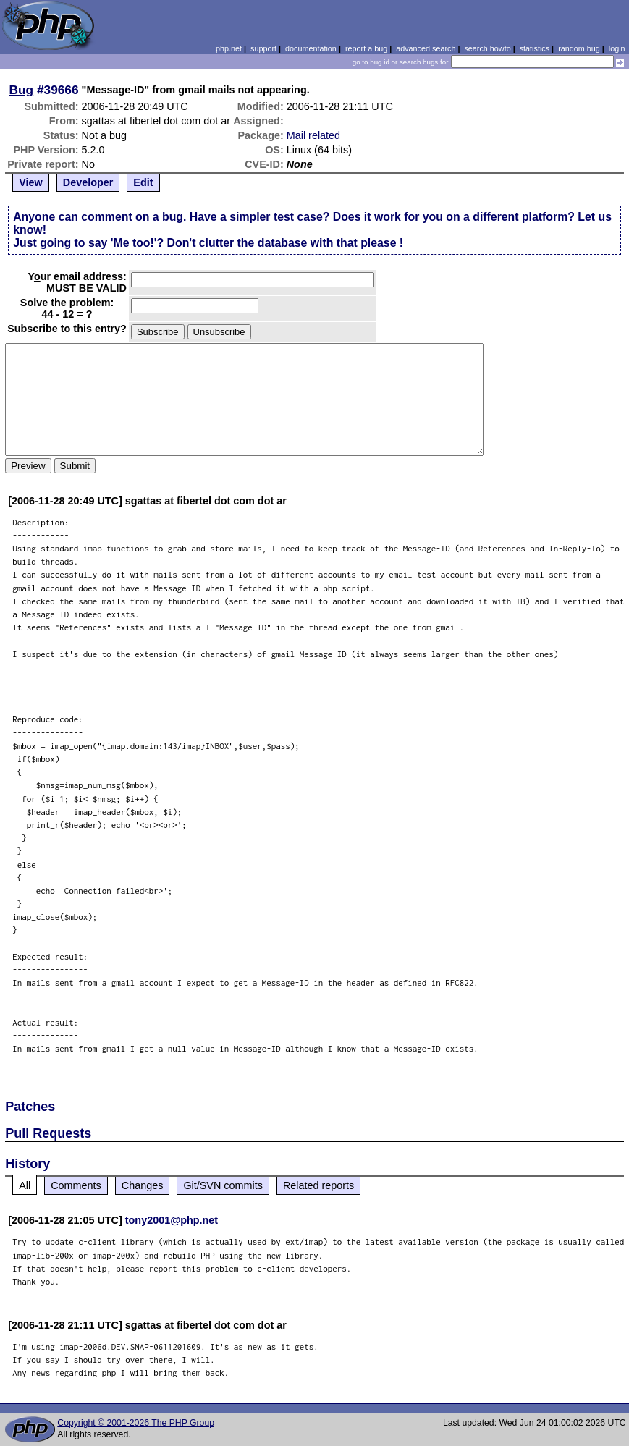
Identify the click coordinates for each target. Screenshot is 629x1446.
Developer (88, 182)
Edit (143, 182)
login (617, 48)
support (263, 48)
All (24, 1185)
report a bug (366, 48)
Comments (76, 1185)
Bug (21, 90)
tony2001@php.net (171, 1220)
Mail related (313, 135)
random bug (579, 48)
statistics (534, 48)
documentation (311, 48)
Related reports (318, 1185)
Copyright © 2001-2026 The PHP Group (135, 1423)
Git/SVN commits (223, 1185)
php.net (229, 48)
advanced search (425, 48)
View (31, 182)
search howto (487, 48)
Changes (143, 1185)
